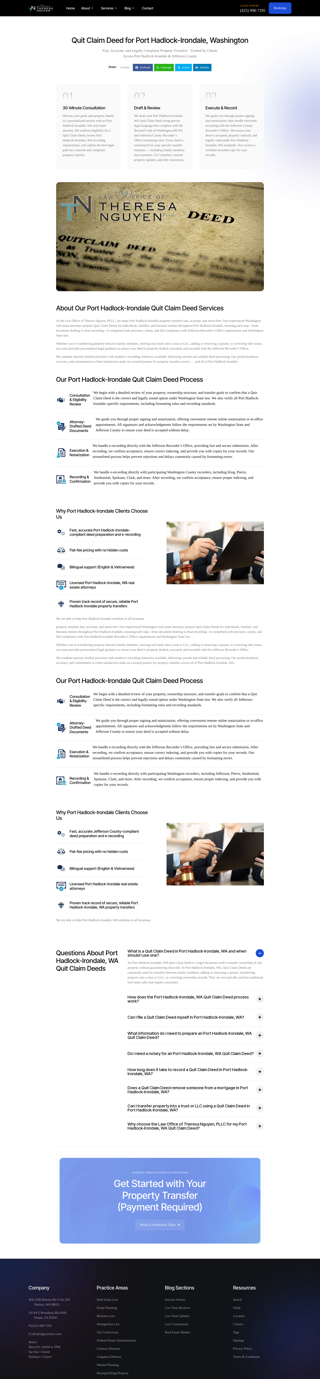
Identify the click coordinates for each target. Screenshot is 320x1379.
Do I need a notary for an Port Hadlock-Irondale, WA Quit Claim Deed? (191, 1053)
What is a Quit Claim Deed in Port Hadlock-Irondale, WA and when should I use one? (187, 953)
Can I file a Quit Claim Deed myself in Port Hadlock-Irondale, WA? (186, 1017)
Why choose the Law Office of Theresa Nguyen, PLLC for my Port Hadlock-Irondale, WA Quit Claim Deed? (187, 1126)
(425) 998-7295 (253, 10)
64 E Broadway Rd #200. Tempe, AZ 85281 (50, 1315)
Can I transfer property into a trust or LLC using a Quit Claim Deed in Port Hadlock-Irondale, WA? (189, 1108)
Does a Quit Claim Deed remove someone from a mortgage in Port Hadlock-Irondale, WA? (188, 1090)
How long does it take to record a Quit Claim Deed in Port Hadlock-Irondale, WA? (188, 1072)
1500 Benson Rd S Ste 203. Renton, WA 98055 (52, 1302)
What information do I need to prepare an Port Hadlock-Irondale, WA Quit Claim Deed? (190, 1035)
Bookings (280, 8)
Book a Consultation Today (160, 1233)
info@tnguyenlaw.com (46, 1334)
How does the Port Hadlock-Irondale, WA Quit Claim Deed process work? (188, 999)
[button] (87, 8)
